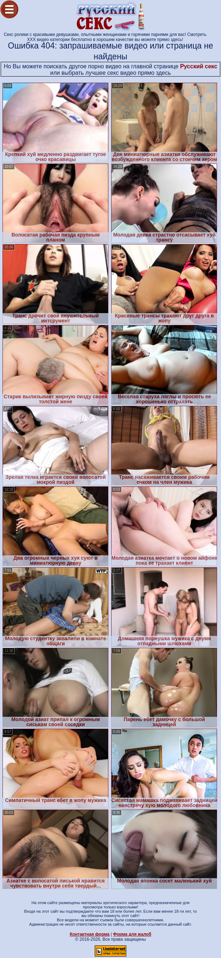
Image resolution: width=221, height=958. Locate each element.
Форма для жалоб (132, 934)
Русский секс (198, 66)
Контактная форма (89, 934)
